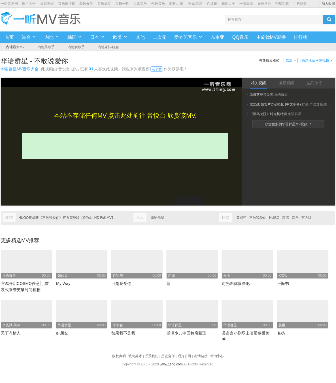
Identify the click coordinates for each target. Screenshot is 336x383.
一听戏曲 (246, 4)
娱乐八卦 (264, 4)
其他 (140, 37)
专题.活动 (195, 4)
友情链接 (201, 356)
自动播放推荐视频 (317, 61)
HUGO (274, 218)
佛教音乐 (158, 4)
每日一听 (122, 4)
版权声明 (119, 356)
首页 (9, 37)
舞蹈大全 (228, 4)
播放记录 (322, 48)
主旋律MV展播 (271, 37)
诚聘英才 (135, 356)
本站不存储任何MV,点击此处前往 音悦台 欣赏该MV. (125, 115)
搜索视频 (234, 20)
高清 (291, 61)
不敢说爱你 (257, 218)
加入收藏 (328, 4)
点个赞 (157, 69)
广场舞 (212, 4)
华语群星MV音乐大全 (20, 69)
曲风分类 (86, 4)
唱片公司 (184, 356)
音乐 (295, 218)
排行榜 (300, 37)
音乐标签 (104, 4)
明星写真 (282, 4)
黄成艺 (241, 218)
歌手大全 (29, 4)
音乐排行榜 (66, 4)
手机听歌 (300, 4)
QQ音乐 (240, 37)
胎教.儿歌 (176, 4)
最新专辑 (47, 4)
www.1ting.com (171, 364)
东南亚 (217, 37)
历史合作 (168, 356)
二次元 (159, 37)
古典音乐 (140, 4)
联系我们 (151, 356)
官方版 (306, 218)
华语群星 (157, 218)
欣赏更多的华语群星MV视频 (288, 124)
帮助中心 (217, 356)
